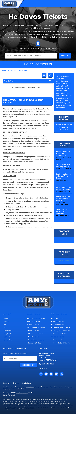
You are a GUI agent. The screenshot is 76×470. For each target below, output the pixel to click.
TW (46, 374)
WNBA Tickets (33, 337)
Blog (5, 327)
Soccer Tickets (33, 331)
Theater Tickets (58, 321)
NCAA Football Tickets (36, 327)
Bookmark (6, 383)
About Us (7, 321)
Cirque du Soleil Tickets (61, 343)
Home (6, 318)
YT (62, 374)
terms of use (29, 387)
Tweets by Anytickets (64, 261)
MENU (72, 3)
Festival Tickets (58, 337)
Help (6, 324)
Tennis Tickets (33, 324)
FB (41, 374)
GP (56, 374)
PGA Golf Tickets (34, 321)
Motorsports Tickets (35, 334)
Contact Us (8, 331)
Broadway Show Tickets (61, 327)
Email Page (8, 340)
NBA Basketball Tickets (36, 318)
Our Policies (26, 383)
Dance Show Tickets (59, 334)
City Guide (8, 334)
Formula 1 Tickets (34, 343)
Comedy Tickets (58, 324)
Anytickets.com (22, 393)
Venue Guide (8, 337)
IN (51, 374)
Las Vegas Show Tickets (61, 331)
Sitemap (16, 383)
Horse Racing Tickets (36, 340)
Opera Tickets (57, 340)
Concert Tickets (58, 318)
